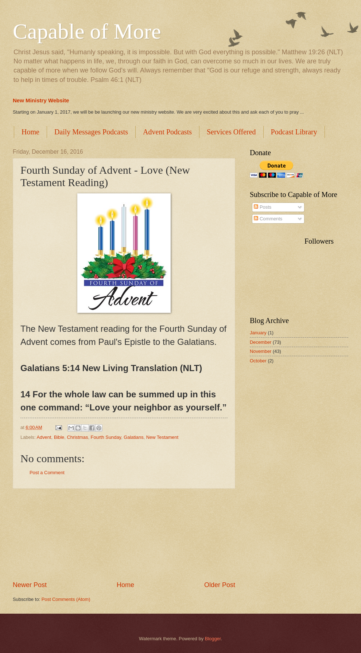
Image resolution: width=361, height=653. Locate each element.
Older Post (219, 585)
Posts (262, 207)
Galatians (133, 437)
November (260, 351)
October (258, 360)
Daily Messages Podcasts (91, 132)
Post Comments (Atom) (66, 599)
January (258, 332)
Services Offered (231, 132)
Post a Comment (47, 472)
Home (30, 132)
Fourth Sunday (106, 437)
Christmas (77, 437)
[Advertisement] (124, 534)
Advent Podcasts (167, 132)
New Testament (162, 437)
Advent (43, 437)
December (260, 342)
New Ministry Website (41, 100)
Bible (59, 437)
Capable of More (87, 31)
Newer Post (30, 585)
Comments (268, 218)
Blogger (213, 638)
